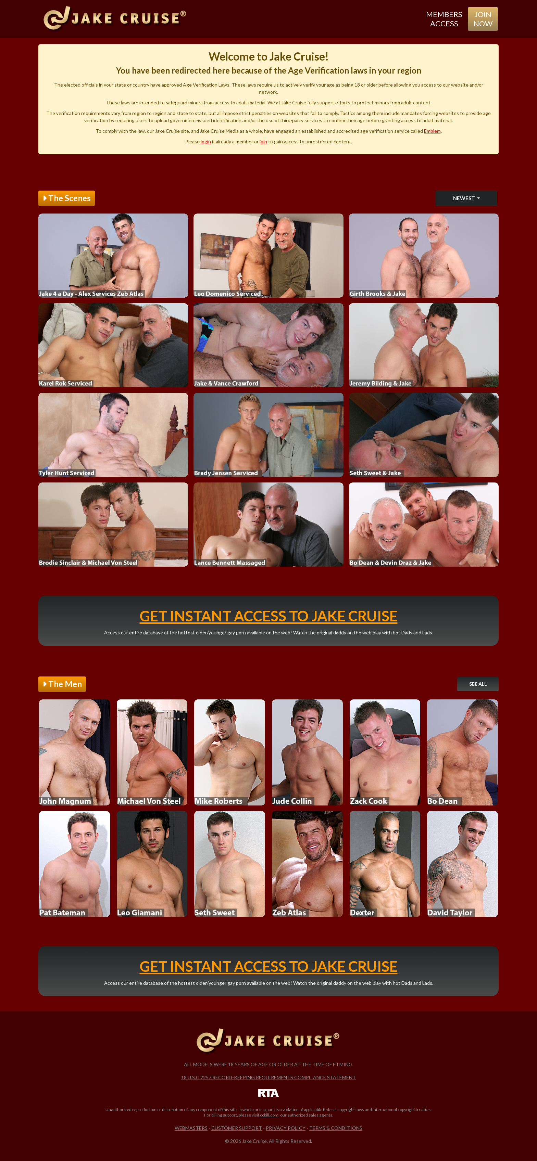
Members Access (444, 19)
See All (478, 684)
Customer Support (236, 1128)
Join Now (482, 19)
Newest (464, 198)
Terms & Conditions (335, 1128)
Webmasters (191, 1128)
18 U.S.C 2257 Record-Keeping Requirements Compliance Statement (268, 1077)
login (206, 141)
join (263, 141)
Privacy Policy (285, 1128)
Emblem (432, 131)
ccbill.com (269, 1115)
